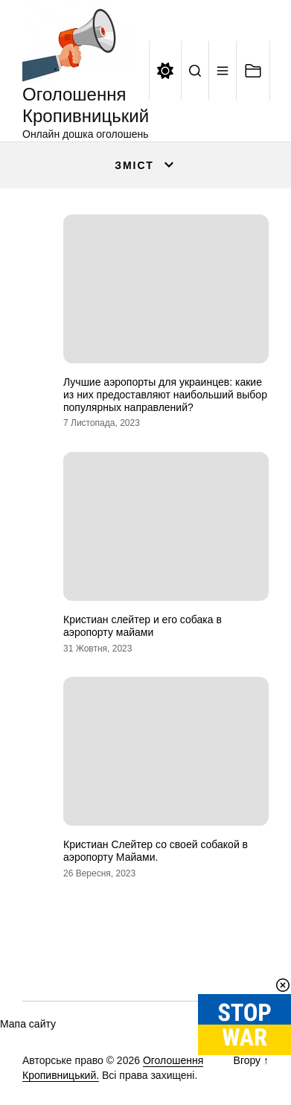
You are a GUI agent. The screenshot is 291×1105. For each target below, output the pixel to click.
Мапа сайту (28, 1024)
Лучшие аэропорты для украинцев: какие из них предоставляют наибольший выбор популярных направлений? (165, 394)
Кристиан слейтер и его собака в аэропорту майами (142, 626)
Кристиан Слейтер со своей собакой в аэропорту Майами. (155, 850)
